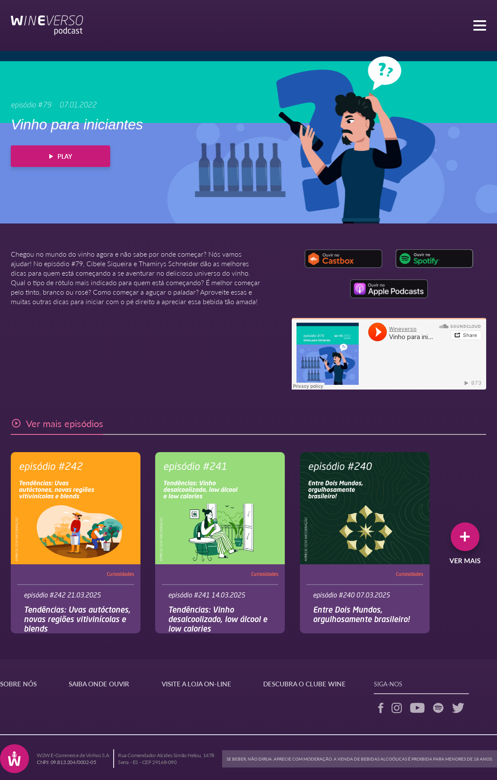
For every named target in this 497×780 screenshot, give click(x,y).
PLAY (60, 156)
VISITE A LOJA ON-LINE (196, 683)
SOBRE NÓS (18, 683)
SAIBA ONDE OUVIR (99, 683)
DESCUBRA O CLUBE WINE (304, 683)
